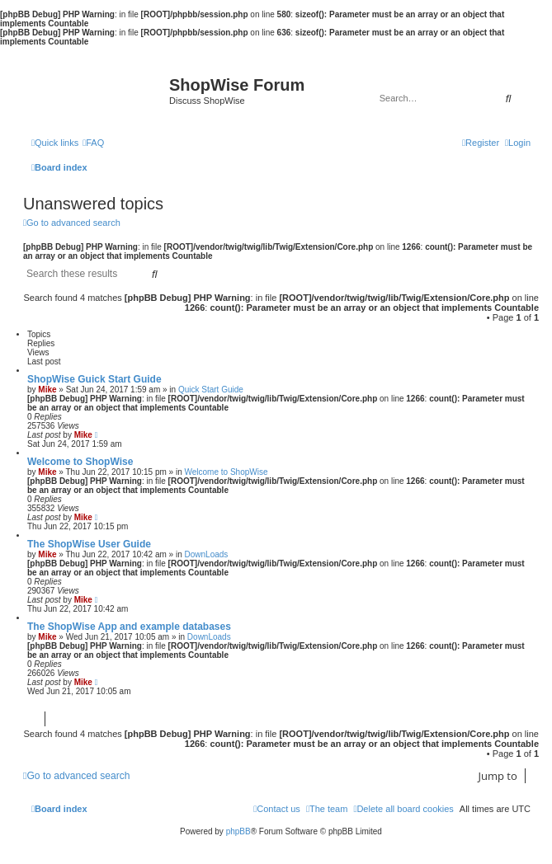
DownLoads (207, 554)
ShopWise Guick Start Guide (94, 379)
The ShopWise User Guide (89, 544)
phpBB (238, 831)
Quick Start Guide (210, 389)
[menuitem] (93, 143)
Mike (47, 389)
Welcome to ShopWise (80, 461)
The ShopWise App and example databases (129, 626)
